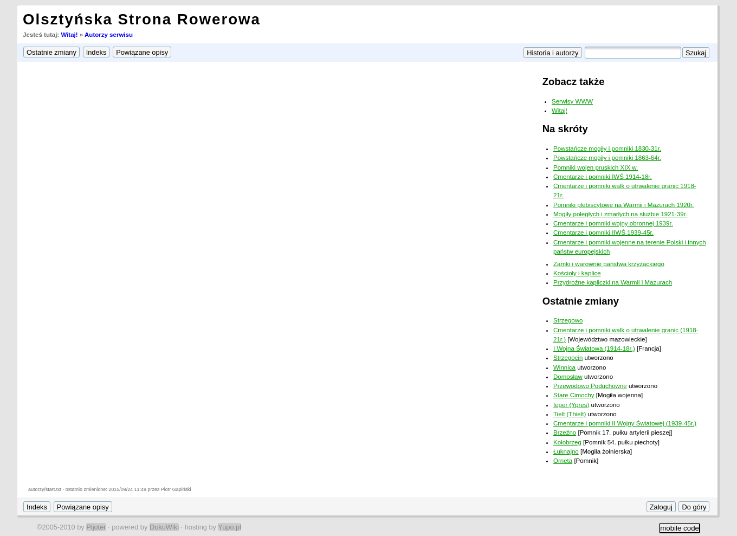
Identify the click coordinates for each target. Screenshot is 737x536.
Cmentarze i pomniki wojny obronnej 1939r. (613, 223)
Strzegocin (568, 357)
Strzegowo (568, 320)
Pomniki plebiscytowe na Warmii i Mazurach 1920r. (623, 205)
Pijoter (96, 527)
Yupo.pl (229, 527)
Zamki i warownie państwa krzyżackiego (608, 264)
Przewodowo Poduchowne (590, 386)
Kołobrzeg (567, 442)
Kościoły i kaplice (577, 273)
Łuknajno (566, 451)
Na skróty (565, 128)
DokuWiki (164, 527)
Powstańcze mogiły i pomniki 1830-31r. (607, 148)
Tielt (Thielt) (569, 414)
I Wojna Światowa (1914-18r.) (594, 348)
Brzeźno (564, 432)
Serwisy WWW (572, 101)
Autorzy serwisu (109, 34)
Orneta (562, 460)
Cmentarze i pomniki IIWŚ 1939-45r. (603, 232)
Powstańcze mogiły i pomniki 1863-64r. (607, 157)
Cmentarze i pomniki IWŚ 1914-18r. (602, 176)
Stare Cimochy (573, 395)
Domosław (568, 376)
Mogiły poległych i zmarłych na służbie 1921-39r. (620, 214)
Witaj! (69, 34)
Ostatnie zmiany (580, 301)
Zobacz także (573, 81)
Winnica (564, 367)
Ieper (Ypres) (571, 405)
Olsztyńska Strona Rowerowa (142, 19)
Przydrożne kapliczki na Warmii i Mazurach (612, 282)
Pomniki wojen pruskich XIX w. (595, 167)
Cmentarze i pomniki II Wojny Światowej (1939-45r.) (624, 423)
